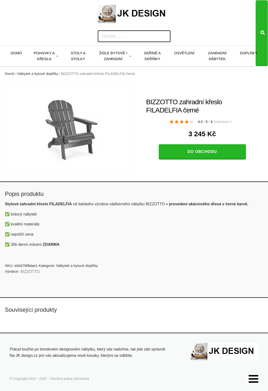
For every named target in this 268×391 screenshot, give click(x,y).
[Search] (262, 33)
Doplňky (248, 53)
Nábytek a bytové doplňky (37, 74)
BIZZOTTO (30, 272)
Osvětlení (184, 53)
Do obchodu (202, 152)
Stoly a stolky (78, 56)
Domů (16, 53)
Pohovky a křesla (44, 56)
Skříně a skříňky (152, 56)
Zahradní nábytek (217, 56)
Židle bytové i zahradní (113, 56)
